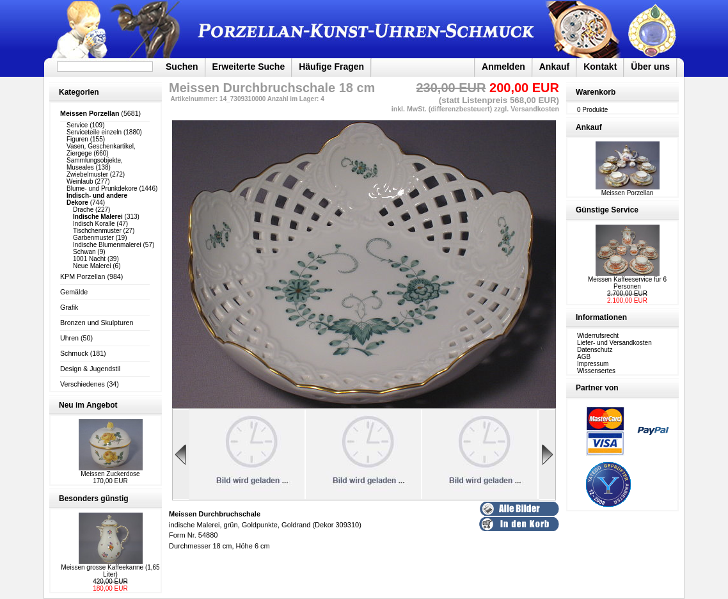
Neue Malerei (92, 265)
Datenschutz (595, 349)
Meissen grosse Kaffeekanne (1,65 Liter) (110, 571)
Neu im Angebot (88, 405)
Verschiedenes (82, 384)
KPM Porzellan (82, 276)
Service (77, 125)
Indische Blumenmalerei (107, 244)
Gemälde (74, 292)
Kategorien (79, 92)
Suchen (182, 66)
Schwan (84, 251)
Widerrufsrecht (598, 335)
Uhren (69, 338)
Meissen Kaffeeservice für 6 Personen (627, 283)
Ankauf (554, 66)
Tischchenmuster (97, 230)
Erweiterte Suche (248, 66)
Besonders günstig (94, 498)
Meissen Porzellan (628, 190)
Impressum (592, 363)
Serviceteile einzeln (94, 132)
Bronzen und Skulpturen (96, 322)
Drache (83, 209)
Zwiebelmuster (87, 174)
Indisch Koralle (94, 223)
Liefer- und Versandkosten (614, 342)
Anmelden (503, 66)
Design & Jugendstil (90, 368)
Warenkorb (595, 92)
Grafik (69, 307)
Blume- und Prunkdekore (102, 188)
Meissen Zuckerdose (110, 473)
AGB (583, 356)
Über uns (650, 66)
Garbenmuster (93, 237)
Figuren (77, 139)
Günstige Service (607, 209)
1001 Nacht (89, 258)
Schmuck (74, 353)
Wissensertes (596, 370)
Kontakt (600, 66)
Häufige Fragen (331, 66)
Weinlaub (80, 181)
